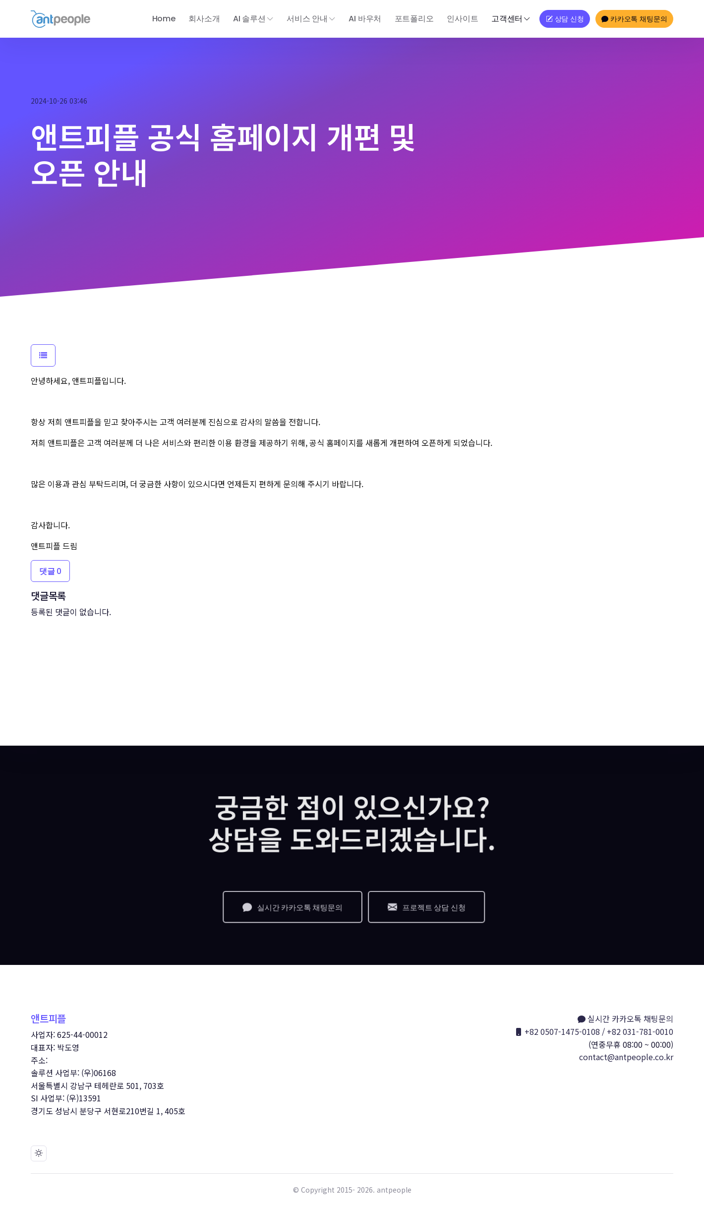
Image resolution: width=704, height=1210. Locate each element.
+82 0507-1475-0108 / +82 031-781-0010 (594, 1031)
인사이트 (462, 18)
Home (164, 18)
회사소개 (204, 18)
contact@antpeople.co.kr (626, 1057)
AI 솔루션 (249, 18)
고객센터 (507, 18)
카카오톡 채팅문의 (634, 19)
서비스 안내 (307, 18)
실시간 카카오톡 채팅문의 (625, 1019)
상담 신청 (565, 19)
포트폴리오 (414, 18)
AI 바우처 (365, 18)
